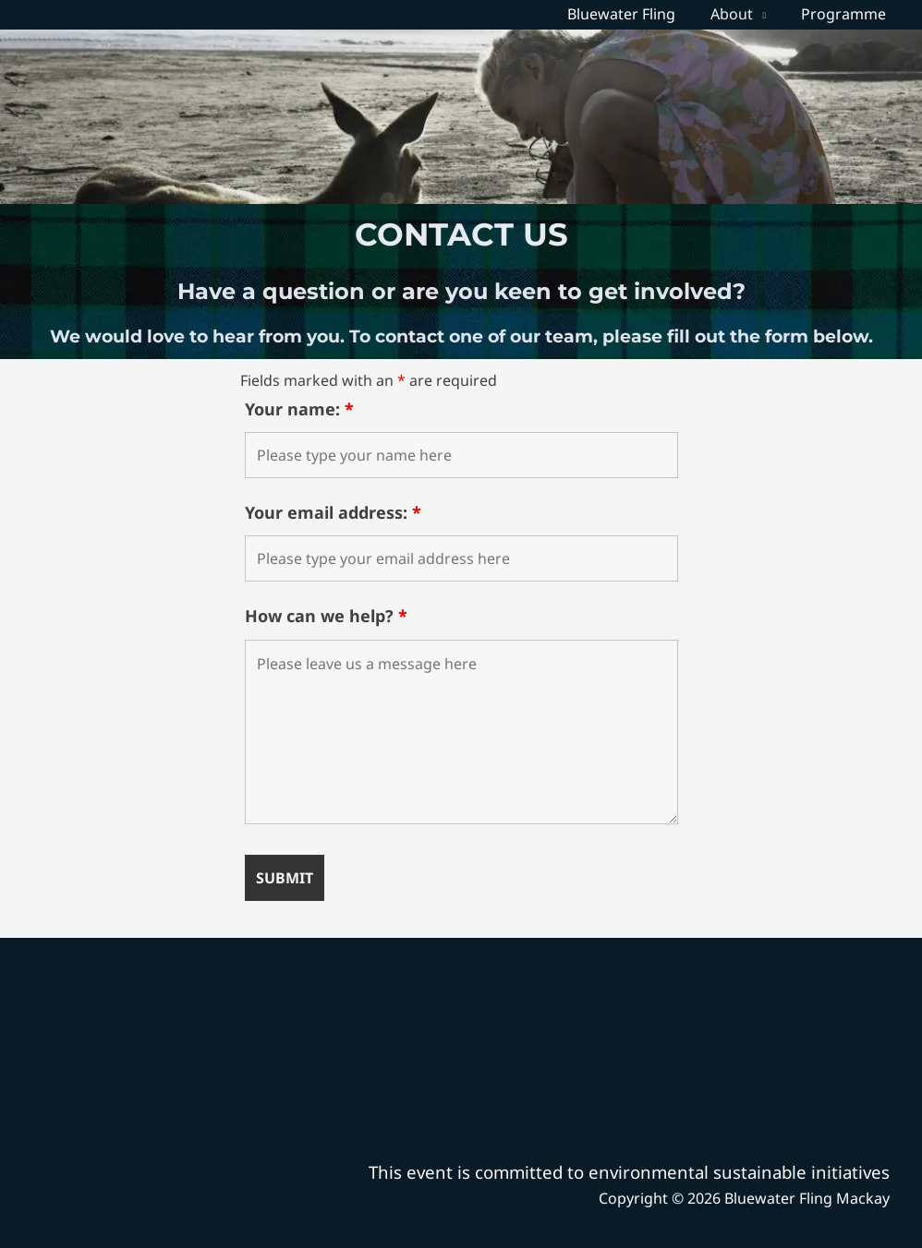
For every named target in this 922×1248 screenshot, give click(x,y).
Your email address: (333, 512)
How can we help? (326, 616)
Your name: (299, 409)
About (740, 14)
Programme (846, 14)
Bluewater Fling (635, 14)
